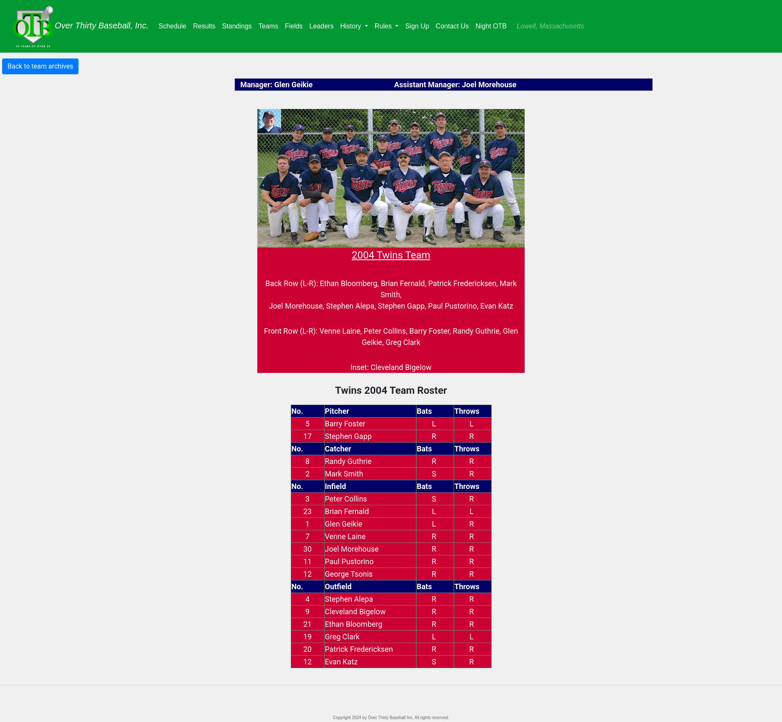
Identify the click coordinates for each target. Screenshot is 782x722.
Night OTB (491, 26)
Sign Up (417, 26)
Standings (238, 25)
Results (205, 25)
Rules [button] (384, 26)
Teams (270, 25)
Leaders (323, 25)
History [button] (351, 26)
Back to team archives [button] (40, 66)
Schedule (174, 25)
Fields (295, 25)
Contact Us (452, 26)
